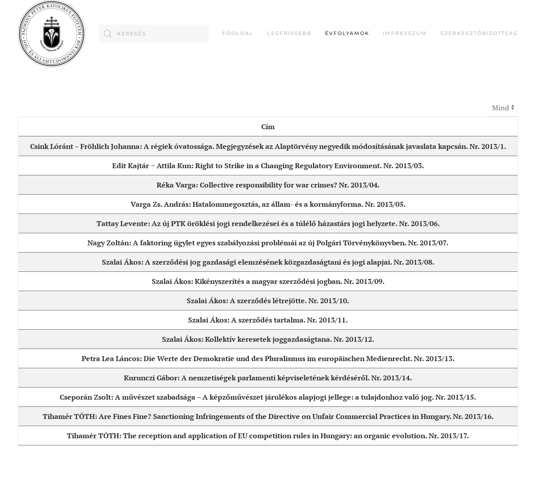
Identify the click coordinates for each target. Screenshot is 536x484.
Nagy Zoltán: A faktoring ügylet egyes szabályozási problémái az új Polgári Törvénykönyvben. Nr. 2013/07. (268, 243)
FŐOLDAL (238, 33)
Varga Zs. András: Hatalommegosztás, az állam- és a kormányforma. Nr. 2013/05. (268, 204)
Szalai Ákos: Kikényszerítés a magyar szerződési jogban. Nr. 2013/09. (268, 281)
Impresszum (405, 33)
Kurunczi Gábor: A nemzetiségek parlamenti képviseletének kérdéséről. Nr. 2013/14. (268, 378)
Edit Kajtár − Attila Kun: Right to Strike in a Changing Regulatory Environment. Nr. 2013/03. (268, 165)
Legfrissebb (289, 33)
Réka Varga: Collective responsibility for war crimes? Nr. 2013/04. (268, 185)
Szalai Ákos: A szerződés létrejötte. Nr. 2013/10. (268, 300)
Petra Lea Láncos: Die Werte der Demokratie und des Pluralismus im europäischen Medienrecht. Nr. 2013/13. (268, 358)
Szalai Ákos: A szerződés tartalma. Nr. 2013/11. (268, 320)
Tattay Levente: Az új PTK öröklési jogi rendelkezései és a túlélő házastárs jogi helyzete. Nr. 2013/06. (268, 223)
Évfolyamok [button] (347, 33)
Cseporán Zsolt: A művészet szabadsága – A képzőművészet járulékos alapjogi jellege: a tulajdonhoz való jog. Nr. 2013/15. (268, 397)
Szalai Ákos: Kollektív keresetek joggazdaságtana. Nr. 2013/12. (268, 339)
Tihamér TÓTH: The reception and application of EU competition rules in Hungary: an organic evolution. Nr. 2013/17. (268, 435)
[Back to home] (51, 33)
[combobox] (154, 34)
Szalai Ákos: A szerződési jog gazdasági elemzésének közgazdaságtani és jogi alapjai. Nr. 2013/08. (268, 262)
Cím (268, 126)
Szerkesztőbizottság (479, 33)
